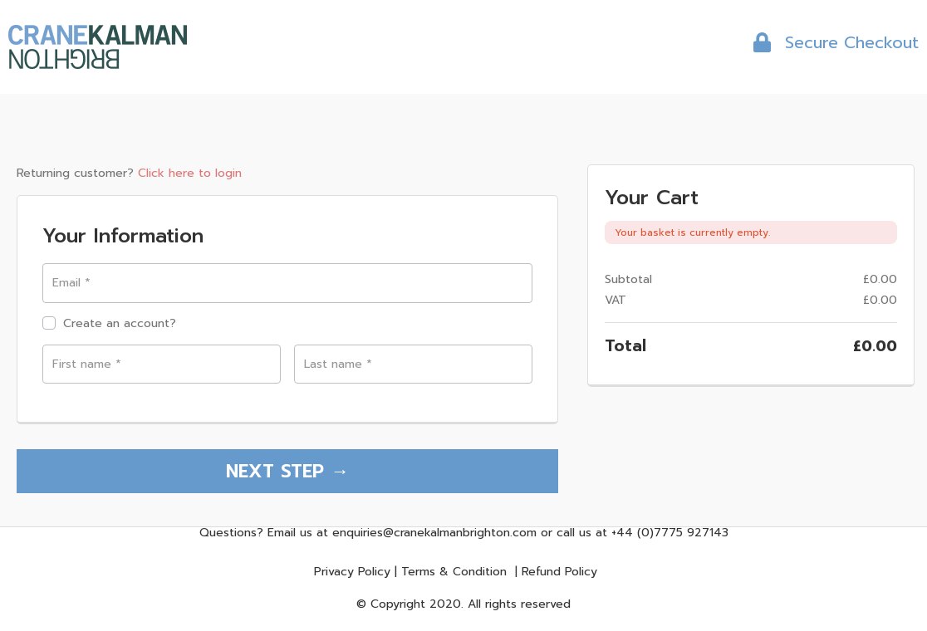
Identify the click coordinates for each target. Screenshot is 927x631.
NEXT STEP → (287, 472)
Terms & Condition (454, 574)
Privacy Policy (352, 574)
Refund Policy (559, 574)
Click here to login (190, 173)
